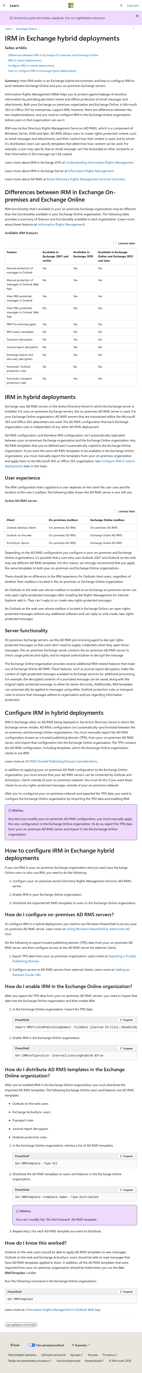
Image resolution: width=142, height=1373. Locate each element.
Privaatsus (109, 1355)
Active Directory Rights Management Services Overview (86, 179)
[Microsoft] (71, 5)
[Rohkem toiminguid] (133, 29)
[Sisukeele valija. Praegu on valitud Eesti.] (15, 1345)
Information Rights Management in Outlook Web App (63, 1309)
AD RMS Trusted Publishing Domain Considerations (61, 761)
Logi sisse (133, 5)
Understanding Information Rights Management (99, 162)
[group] (75, 1027)
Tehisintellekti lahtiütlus (22, 1355)
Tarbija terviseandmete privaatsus (28, 1361)
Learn (8, 29)
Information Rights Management (91, 171)
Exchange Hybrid (26, 29)
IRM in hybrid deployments (25, 60)
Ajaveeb (75, 1355)
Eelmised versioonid (53, 1355)
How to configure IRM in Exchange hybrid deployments (42, 71)
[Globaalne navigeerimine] (4, 5)
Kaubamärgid (93, 1361)
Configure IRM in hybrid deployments (31, 65)
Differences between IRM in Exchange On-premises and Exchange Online (53, 55)
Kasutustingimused (68, 1361)
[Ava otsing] (121, 5)
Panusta (93, 1355)
